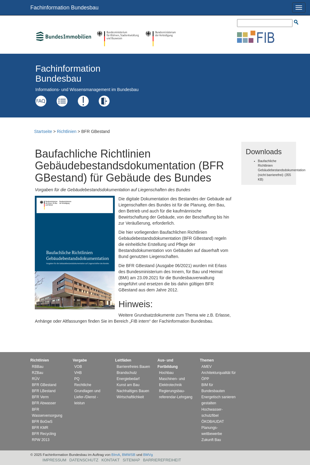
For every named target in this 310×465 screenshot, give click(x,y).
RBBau (37, 367)
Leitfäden (123, 360)
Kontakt (110, 460)
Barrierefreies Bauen (133, 367)
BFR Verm (40, 397)
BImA (115, 455)
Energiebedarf (128, 379)
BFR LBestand (43, 391)
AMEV (206, 367)
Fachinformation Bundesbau (64, 8)
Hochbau (166, 373)
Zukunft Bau (211, 440)
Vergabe (80, 360)
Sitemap (131, 460)
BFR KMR (40, 428)
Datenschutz (83, 460)
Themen (207, 360)
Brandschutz (127, 373)
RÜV (35, 379)
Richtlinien (67, 131)
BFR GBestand (44, 385)
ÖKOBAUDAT (212, 421)
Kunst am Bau (128, 385)
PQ (76, 379)
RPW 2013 (40, 440)
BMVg (148, 455)
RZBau (37, 373)
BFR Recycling (44, 434)
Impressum (54, 460)
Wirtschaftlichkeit (130, 397)
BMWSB (128, 455)
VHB (78, 373)
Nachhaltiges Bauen (133, 391)
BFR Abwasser (44, 403)
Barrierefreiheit (162, 460)
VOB (78, 367)
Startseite (43, 131)
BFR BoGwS (42, 421)
